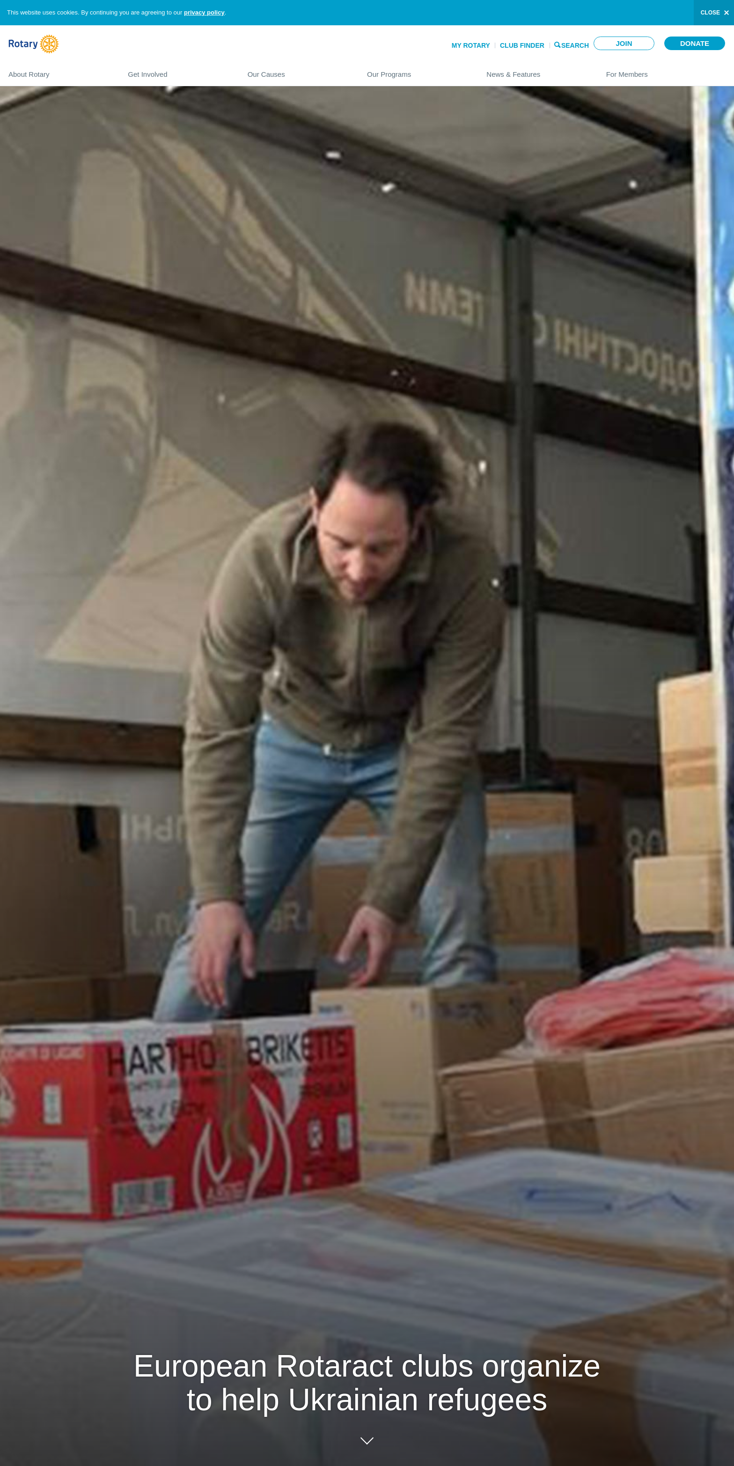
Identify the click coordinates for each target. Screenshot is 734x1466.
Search (575, 44)
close (710, 12)
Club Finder (522, 45)
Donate (694, 43)
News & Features (536, 70)
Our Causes (298, 70)
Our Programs (417, 70)
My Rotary (471, 45)
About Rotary (58, 70)
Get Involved (178, 70)
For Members (666, 70)
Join (624, 43)
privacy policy (204, 12)
